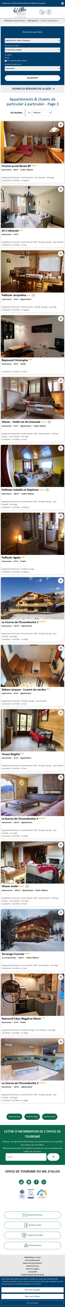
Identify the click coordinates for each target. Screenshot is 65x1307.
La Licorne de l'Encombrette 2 (20, 1083)
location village (32, 1117)
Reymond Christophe (15, 360)
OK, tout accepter (32, 1290)
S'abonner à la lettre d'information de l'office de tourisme (24, 3)
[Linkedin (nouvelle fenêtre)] (28, 1182)
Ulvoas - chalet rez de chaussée (21, 422)
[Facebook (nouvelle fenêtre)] (36, 1182)
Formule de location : (12, 46)
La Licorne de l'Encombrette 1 (20, 622)
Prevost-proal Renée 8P (16, 166)
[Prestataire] (32, 40)
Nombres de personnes (13, 64)
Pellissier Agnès (11, 557)
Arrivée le (8, 55)
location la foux (14, 1117)
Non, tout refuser (32, 1296)
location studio (49, 1117)
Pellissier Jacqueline (14, 295)
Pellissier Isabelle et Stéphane (20, 489)
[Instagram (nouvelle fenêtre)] (43, 1182)
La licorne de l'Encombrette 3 (20, 818)
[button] (42, 12)
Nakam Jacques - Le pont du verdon (24, 689)
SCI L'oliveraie (10, 230)
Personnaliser (33, 1303)
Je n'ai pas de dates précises (17, 61)
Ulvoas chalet (10, 886)
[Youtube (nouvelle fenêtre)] (21, 1182)
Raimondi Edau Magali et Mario (21, 1018)
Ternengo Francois (13, 954)
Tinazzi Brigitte (11, 754)
